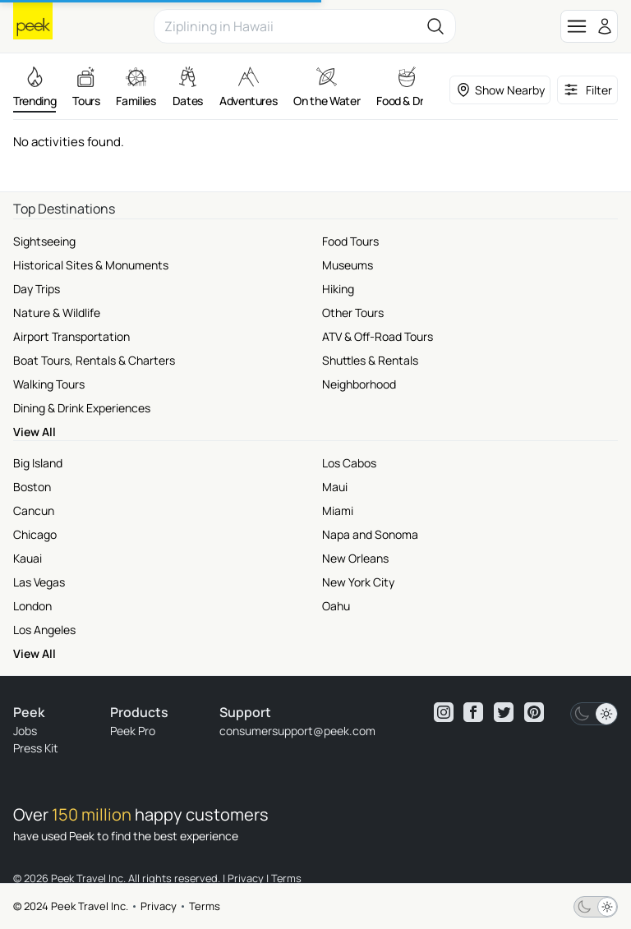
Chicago (35, 534)
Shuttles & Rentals (370, 360)
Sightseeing (44, 241)
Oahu (336, 606)
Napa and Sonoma (370, 534)
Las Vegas (39, 582)
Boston (32, 486)
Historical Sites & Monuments (90, 265)
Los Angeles (44, 629)
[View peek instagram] (444, 712)
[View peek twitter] (504, 712)
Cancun (33, 510)
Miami (337, 510)
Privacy (158, 906)
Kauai (27, 558)
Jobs (25, 730)
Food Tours (350, 241)
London (32, 606)
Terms (204, 906)
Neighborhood (359, 384)
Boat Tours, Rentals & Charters (94, 360)
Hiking (338, 289)
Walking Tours (49, 384)
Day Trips (36, 289)
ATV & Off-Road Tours (377, 336)
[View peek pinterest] (534, 712)
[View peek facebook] (473, 712)
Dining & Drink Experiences (81, 408)
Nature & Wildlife (56, 312)
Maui (335, 486)
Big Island (37, 463)
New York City (358, 582)
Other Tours (353, 312)
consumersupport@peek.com (297, 730)
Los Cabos (349, 463)
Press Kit (35, 748)
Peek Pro (132, 730)
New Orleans (355, 558)
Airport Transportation (71, 336)
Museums (347, 265)
